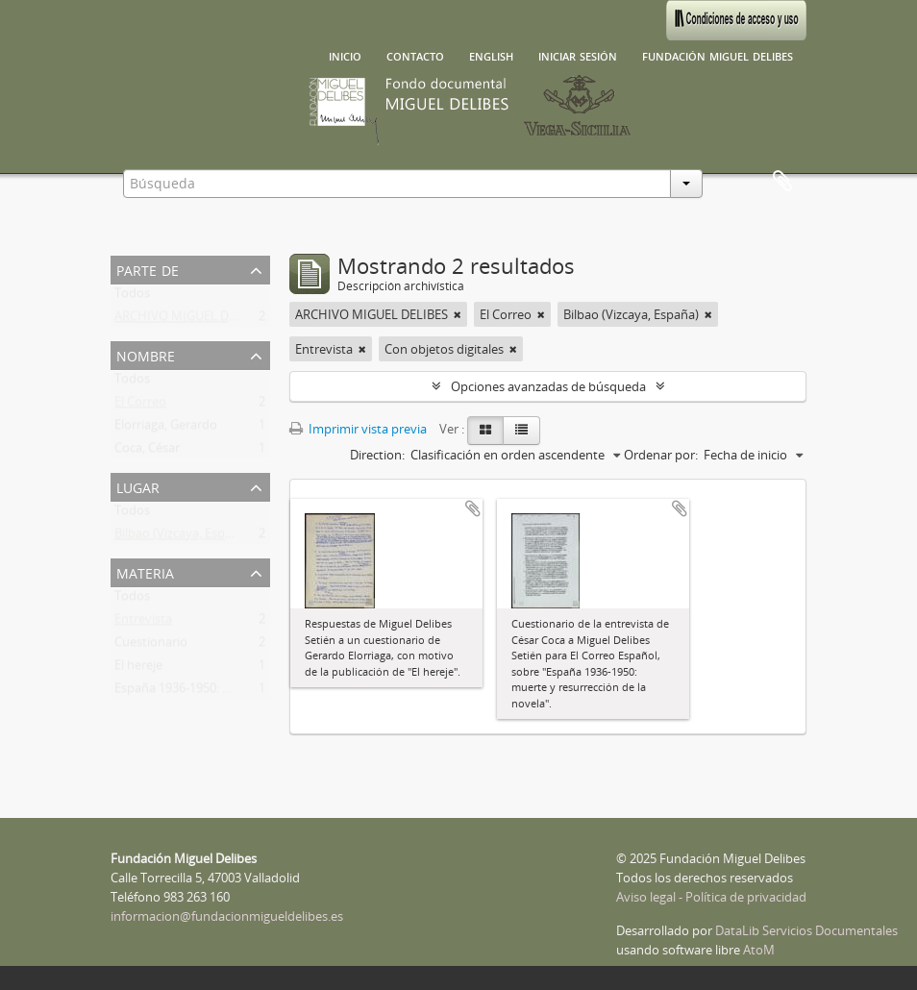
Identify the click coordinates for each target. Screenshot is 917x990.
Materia (145, 571)
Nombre (145, 354)
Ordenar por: (661, 454)
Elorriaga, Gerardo (165, 428)
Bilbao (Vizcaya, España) (182, 537)
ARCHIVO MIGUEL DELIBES (190, 320)
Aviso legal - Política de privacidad (711, 896)
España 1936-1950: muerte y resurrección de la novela (266, 692)
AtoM (759, 949)
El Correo (140, 405)
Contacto (415, 54)
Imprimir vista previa (358, 428)
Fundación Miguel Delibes (717, 54)
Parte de (147, 269)
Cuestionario (150, 646)
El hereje (138, 669)
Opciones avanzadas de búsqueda (548, 386)
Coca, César (147, 451)
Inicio (345, 54)
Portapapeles (782, 182)
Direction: (377, 454)
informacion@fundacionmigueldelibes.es (227, 916)
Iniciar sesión (577, 54)
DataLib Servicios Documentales (806, 930)
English (491, 54)
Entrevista (143, 622)
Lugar (138, 486)
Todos (132, 297)
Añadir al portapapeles (473, 508)
